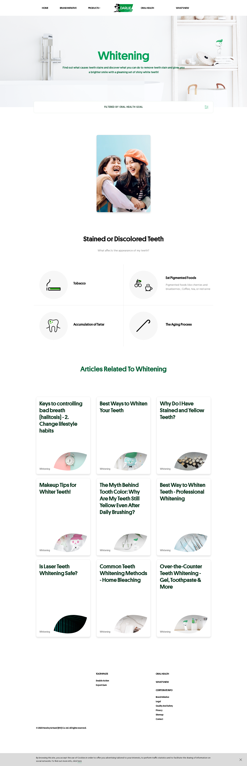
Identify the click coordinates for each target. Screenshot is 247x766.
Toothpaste (102, 673)
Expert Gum (101, 685)
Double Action (102, 680)
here (80, 761)
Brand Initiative (68, 7)
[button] (240, 759)
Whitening (44, 469)
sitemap (160, 714)
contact (159, 719)
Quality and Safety (164, 706)
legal (158, 701)
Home (45, 7)
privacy (159, 710)
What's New (182, 7)
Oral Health (147, 7)
